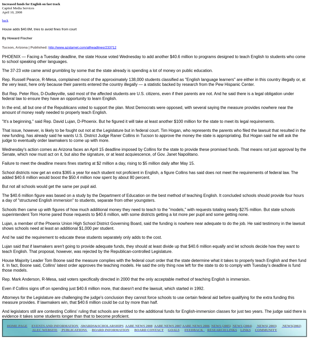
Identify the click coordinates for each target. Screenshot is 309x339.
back (5, 20)
